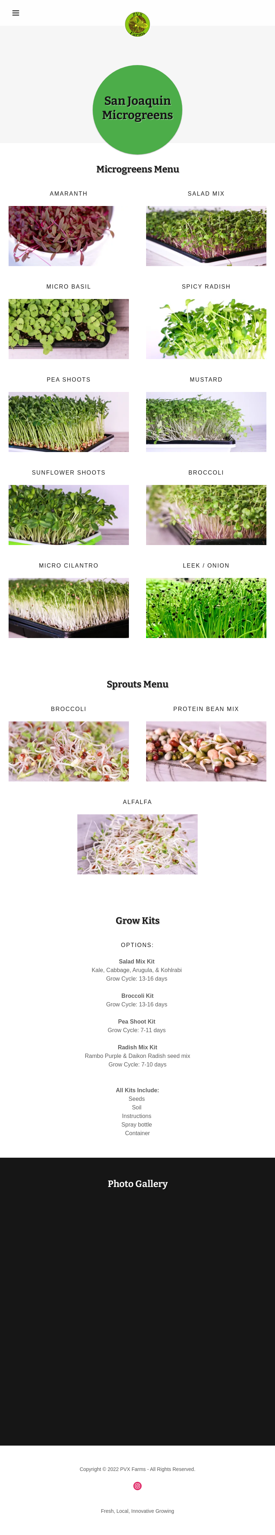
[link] (137, 13)
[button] (28, 13)
